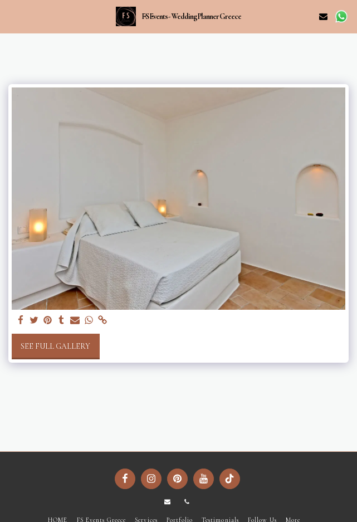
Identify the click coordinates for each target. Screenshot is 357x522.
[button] (12, 16)
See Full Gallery (55, 346)
